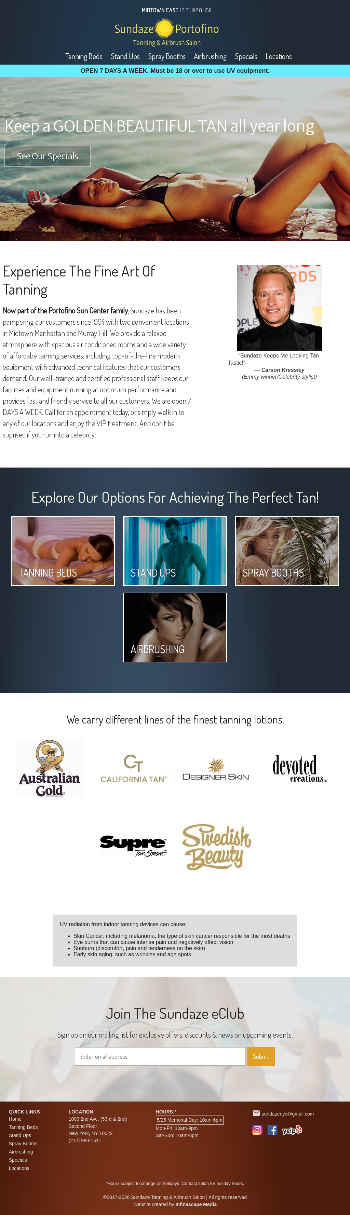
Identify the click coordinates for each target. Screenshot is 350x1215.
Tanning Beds (84, 56)
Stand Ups (125, 56)
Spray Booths (167, 56)
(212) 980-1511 (196, 10)
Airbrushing (210, 56)
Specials (246, 56)
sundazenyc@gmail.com (288, 1114)
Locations (279, 56)
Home (15, 1119)
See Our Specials (47, 156)
